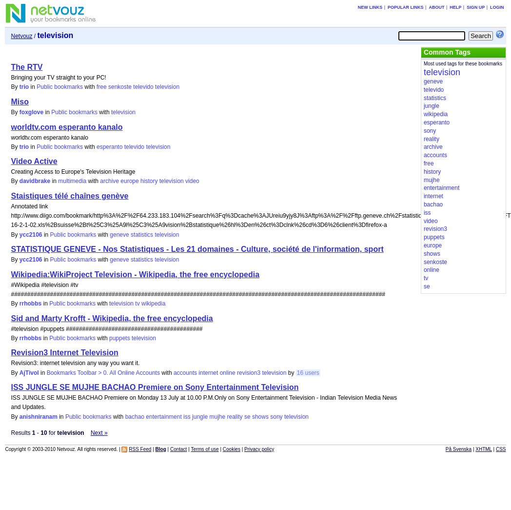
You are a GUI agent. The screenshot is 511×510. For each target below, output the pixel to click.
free (102, 86)
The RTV (26, 67)
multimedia (72, 181)
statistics (142, 234)
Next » (99, 432)
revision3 (248, 372)
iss (187, 416)
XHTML (483, 449)
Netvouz (21, 36)
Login (497, 7)
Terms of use (204, 449)
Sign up (476, 7)
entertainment (163, 416)
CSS (501, 449)
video (192, 181)
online (228, 372)
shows (260, 416)
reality (235, 416)
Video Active (34, 161)
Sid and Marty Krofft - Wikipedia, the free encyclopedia (112, 318)
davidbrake (35, 181)
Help (455, 7)
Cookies (231, 449)
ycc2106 (31, 234)
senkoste (120, 86)
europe (129, 181)
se (247, 416)
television (167, 86)
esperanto (109, 146)
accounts (185, 372)
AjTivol (29, 372)
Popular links (406, 7)
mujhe (217, 416)
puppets (119, 338)
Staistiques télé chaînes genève (69, 196)
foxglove (31, 112)
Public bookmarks (60, 86)
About (436, 7)
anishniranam (39, 416)
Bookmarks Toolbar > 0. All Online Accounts (103, 372)
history (148, 181)
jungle (200, 416)
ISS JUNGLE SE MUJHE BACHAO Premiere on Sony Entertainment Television (154, 387)
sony (276, 416)
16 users (308, 372)
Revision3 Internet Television (64, 352)
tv (137, 303)
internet (208, 372)
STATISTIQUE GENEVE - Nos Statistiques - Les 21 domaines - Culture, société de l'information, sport (197, 249)
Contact (178, 449)
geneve (119, 234)
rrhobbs (30, 303)
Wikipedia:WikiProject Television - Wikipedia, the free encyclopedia (135, 274)
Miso (19, 102)
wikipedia (153, 303)
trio (24, 86)
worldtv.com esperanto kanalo (66, 127)
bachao (134, 416)
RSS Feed (140, 449)
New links (370, 7)
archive (109, 181)
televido (143, 86)
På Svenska (459, 449)
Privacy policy (259, 449)
